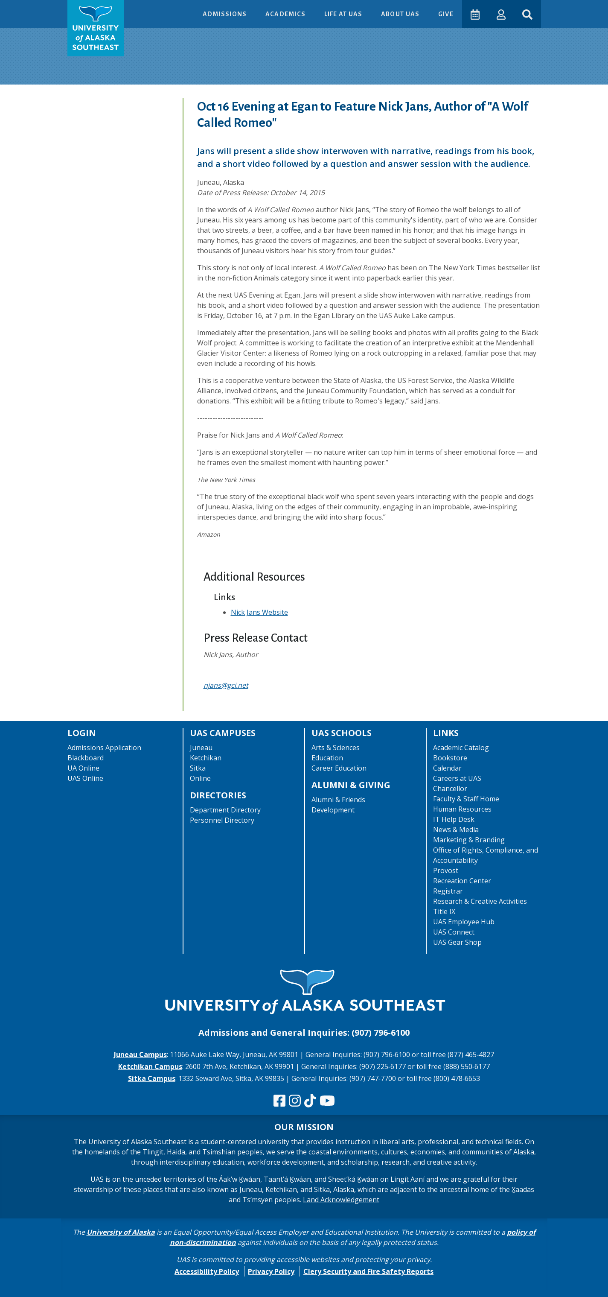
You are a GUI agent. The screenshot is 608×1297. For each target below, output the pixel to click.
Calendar (447, 768)
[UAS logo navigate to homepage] (95, 28)
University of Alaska (121, 1232)
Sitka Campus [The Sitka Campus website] (151, 1078)
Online (200, 778)
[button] (500, 14)
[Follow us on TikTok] (310, 1101)
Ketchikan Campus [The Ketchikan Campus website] (150, 1066)
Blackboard (85, 757)
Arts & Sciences (335, 747)
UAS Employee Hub (464, 921)
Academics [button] (285, 14)
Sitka (198, 768)
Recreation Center (462, 880)
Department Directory (225, 810)
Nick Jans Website (259, 612)
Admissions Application (104, 747)
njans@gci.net (226, 685)
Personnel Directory (222, 820)
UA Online (83, 768)
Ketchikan (205, 757)
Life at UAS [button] (343, 14)
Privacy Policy (271, 1271)
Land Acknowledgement (341, 1199)
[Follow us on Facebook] (279, 1101)
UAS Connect (453, 932)
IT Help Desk (453, 819)
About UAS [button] (401, 14)
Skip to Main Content (39, 8)
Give (445, 14)
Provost (445, 870)
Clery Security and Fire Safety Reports (368, 1271)
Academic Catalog (461, 747)
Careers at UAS (457, 778)
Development (333, 810)
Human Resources (462, 809)
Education (327, 757)
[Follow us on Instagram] (295, 1101)
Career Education (339, 768)
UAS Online (85, 778)
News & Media (456, 829)
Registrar (448, 891)
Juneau (201, 747)
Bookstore (450, 757)
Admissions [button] (224, 14)
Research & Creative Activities (480, 901)
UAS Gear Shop (457, 942)
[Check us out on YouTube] (327, 1101)
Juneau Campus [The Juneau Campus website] (140, 1054)
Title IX (444, 911)
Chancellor (450, 788)
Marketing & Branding (469, 839)
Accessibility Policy (207, 1271)
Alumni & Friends (338, 799)
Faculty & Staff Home (466, 798)
